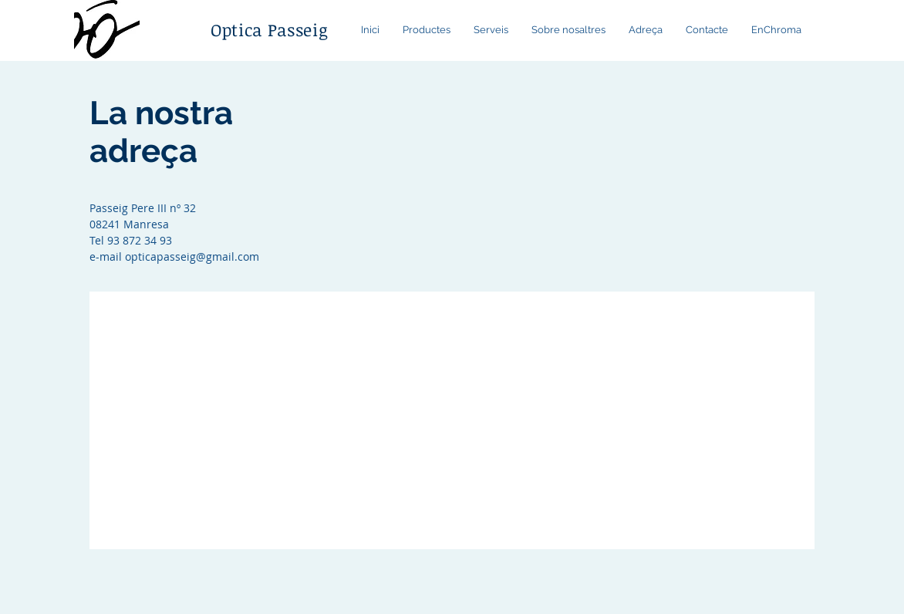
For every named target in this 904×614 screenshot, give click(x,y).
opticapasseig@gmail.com (192, 256)
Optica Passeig (269, 29)
